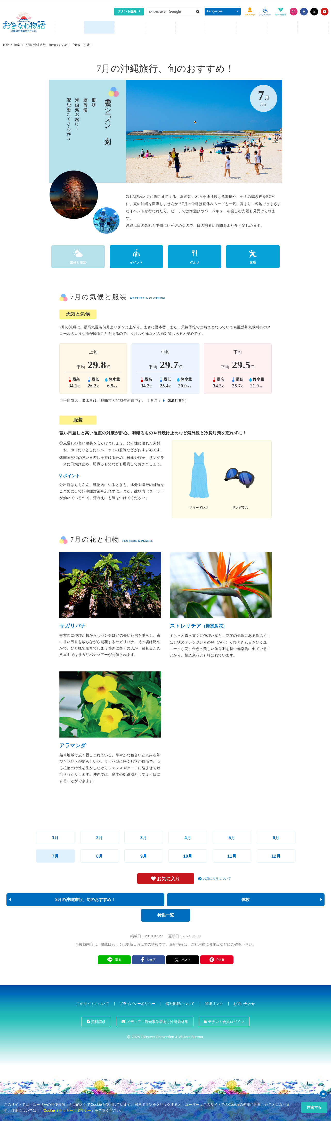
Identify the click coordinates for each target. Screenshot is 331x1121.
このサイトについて (92, 1003)
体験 (253, 261)
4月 (187, 836)
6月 (276, 836)
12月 (275, 855)
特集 (17, 43)
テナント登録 (127, 11)
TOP (6, 43)
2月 (99, 836)
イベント (136, 261)
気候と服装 (78, 261)
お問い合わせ (244, 1003)
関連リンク (214, 1003)
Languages (214, 11)
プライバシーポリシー (137, 1003)
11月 (231, 855)
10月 (187, 855)
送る (118, 958)
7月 (55, 855)
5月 (232, 836)
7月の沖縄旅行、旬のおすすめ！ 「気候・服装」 (59, 43)
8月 (99, 855)
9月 (143, 855)
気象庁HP (175, 399)
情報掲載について (180, 1003)
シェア (151, 958)
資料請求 (98, 1020)
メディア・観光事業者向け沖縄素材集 (157, 1020)
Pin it (220, 958)
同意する (314, 1107)
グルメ (195, 261)
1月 (55, 836)
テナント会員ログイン (226, 1020)
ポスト (183, 958)
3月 (143, 836)
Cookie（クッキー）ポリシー (67, 1110)
